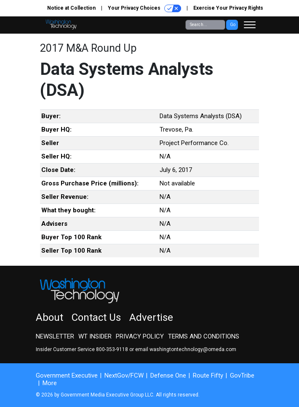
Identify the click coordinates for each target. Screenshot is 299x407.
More (50, 383)
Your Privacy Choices (144, 8)
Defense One (168, 375)
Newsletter (55, 336)
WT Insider (95, 336)
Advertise (151, 317)
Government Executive (67, 375)
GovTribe (242, 375)
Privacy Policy (140, 336)
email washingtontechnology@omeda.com (185, 349)
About (49, 317)
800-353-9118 (112, 349)
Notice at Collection (71, 8)
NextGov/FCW (124, 375)
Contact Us (96, 317)
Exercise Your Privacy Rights (228, 8)
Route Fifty (208, 375)
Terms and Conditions (203, 336)
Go (232, 24)
